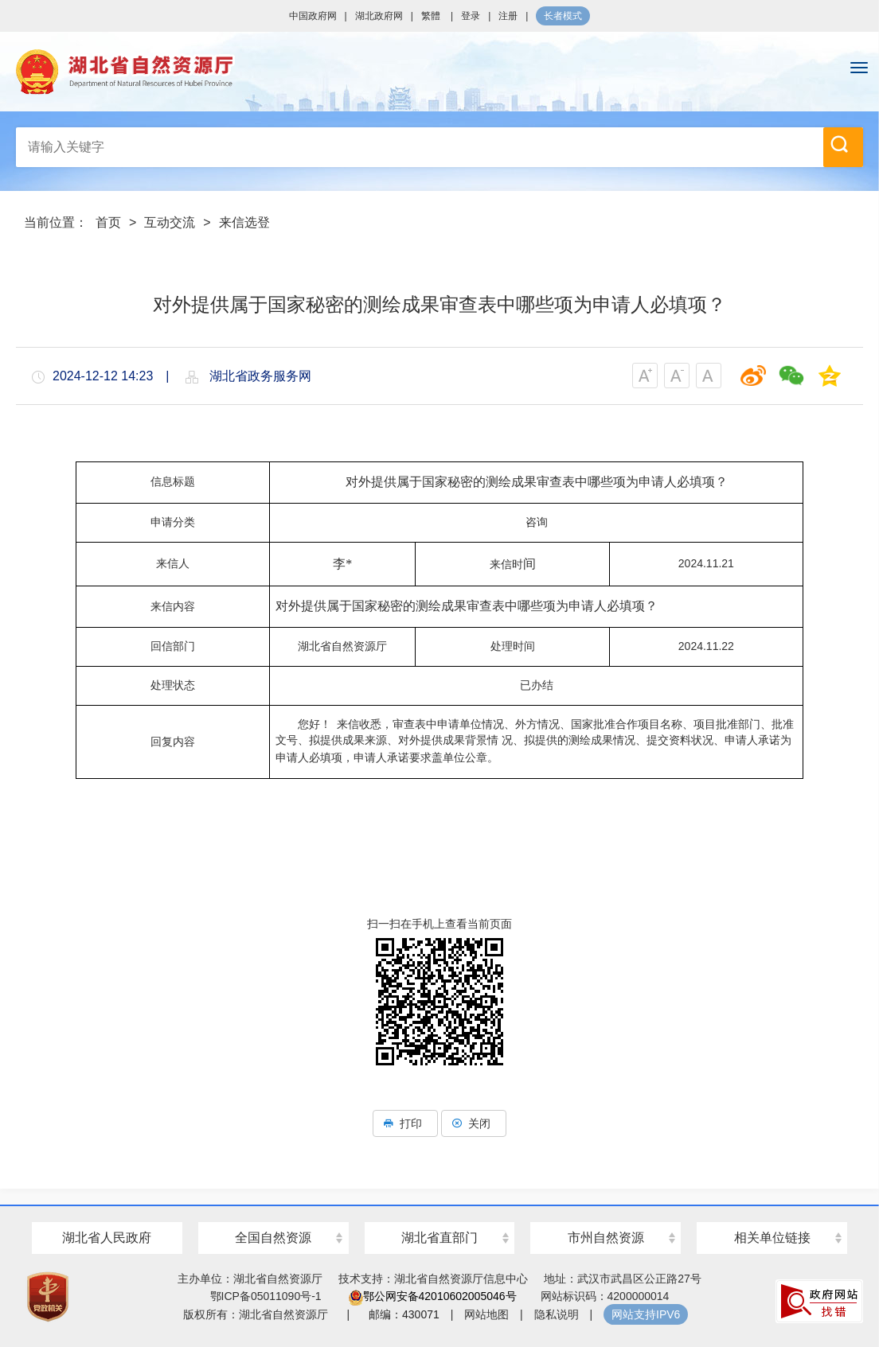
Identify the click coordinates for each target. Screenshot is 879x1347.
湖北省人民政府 (106, 1237)
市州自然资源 (606, 1237)
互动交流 (169, 222)
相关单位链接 (772, 1237)
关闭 (473, 1123)
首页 (108, 222)
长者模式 (563, 15)
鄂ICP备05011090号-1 (266, 1296)
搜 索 (839, 144)
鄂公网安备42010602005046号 (433, 1296)
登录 (470, 15)
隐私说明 (556, 1314)
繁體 (430, 15)
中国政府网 (313, 15)
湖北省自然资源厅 (439, 71)
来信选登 (244, 222)
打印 (405, 1123)
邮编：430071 (404, 1314)
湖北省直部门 (439, 1237)
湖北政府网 (379, 15)
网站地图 (486, 1314)
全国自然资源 (273, 1237)
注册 (508, 15)
